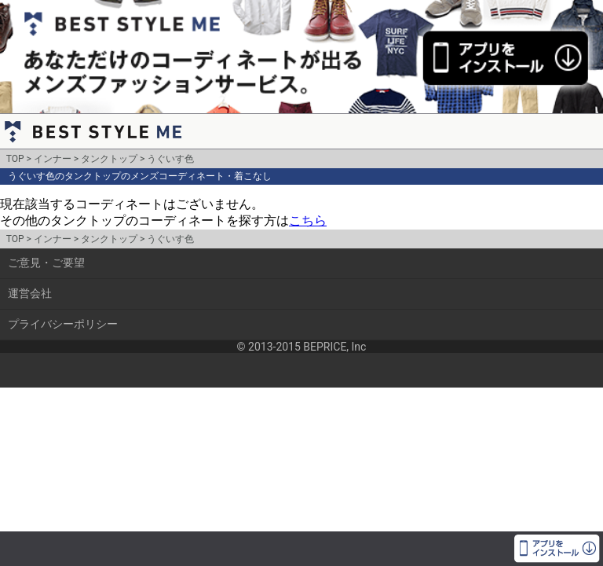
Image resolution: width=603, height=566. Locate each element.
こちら (308, 220)
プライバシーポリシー (63, 324)
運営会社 (30, 293)
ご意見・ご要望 (46, 262)
